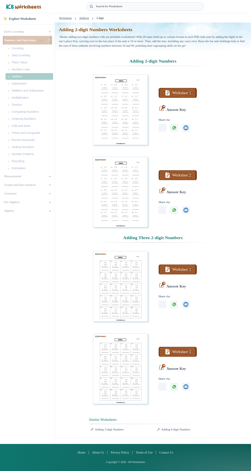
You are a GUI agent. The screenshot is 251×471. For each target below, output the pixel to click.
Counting (18, 48)
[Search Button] (91, 6)
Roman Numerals (23, 140)
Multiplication (20, 97)
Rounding (18, 161)
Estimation (18, 168)
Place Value (19, 62)
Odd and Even (21, 125)
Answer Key (176, 110)
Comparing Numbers (25, 111)
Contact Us (166, 452)
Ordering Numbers (24, 118)
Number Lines (21, 69)
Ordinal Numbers (23, 147)
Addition (17, 76)
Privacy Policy (120, 452)
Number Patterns (23, 154)
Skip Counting (21, 55)
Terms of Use (144, 452)
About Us (98, 452)
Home (81, 452)
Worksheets (65, 18)
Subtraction (19, 83)
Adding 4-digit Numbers (175, 429)
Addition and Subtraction (28, 90)
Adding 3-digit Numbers (109, 429)
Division (17, 104)
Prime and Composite (26, 132)
